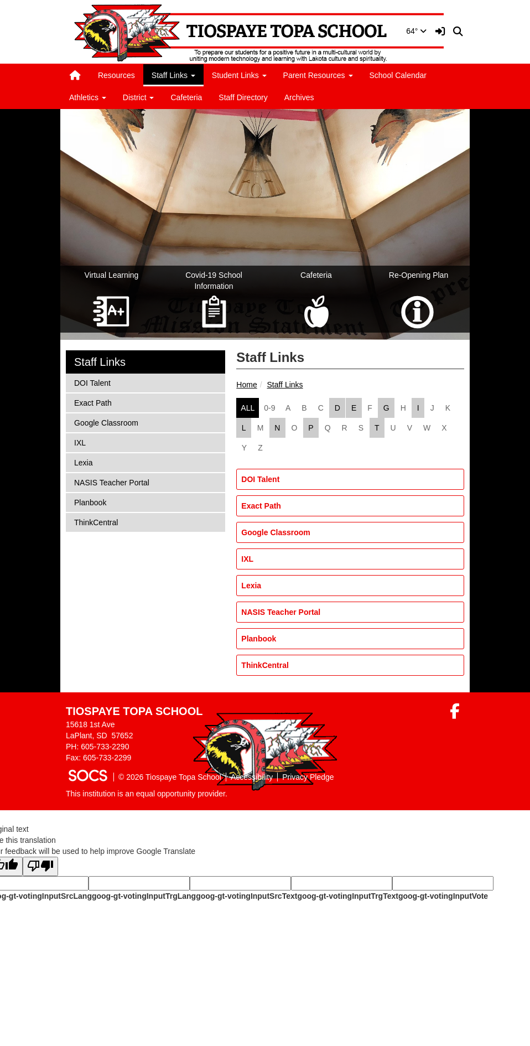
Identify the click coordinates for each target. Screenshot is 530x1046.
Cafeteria (186, 97)
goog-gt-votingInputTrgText (347, 896)
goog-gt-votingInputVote (443, 896)
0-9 (269, 407)
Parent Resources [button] (318, 75)
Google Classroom (275, 532)
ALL (247, 407)
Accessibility (252, 777)
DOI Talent (260, 479)
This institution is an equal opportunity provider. (146, 793)
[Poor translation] (40, 866)
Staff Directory (243, 97)
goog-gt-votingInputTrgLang (144, 896)
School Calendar (398, 75)
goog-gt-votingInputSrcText (246, 896)
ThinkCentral (265, 665)
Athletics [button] (87, 97)
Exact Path (261, 505)
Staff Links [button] (173, 75)
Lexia (251, 585)
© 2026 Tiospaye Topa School (169, 777)
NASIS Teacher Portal (280, 612)
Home (246, 384)
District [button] (138, 97)
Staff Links (285, 384)
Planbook (258, 638)
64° (416, 31)
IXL (247, 559)
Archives (299, 97)
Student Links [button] (239, 75)
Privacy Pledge (308, 777)
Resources (116, 75)
